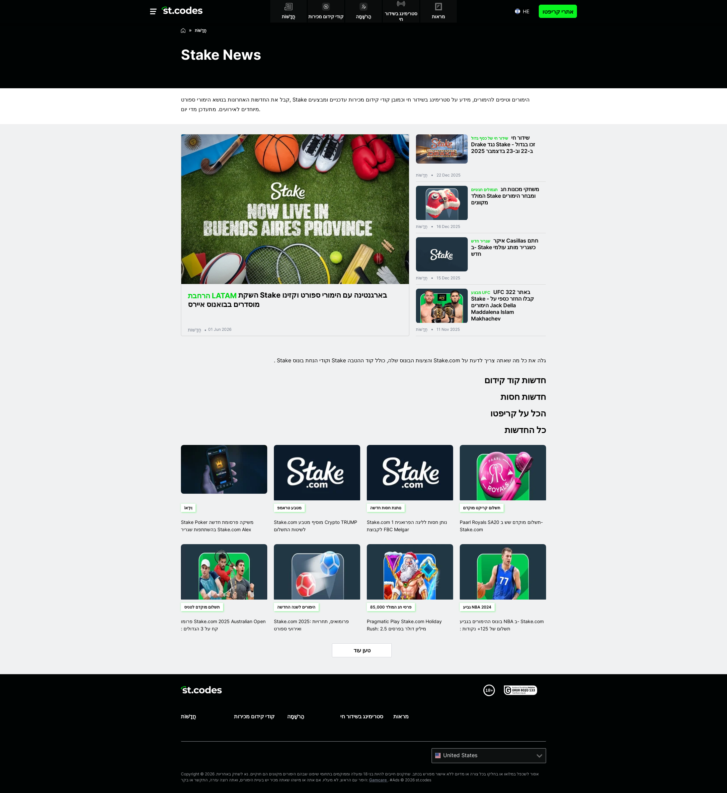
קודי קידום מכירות (254, 716)
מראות (401, 716)
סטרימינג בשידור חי (361, 716)
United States (460, 755)
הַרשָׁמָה (295, 716)
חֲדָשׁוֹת (194, 329)
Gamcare (378, 779)
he (526, 11)
